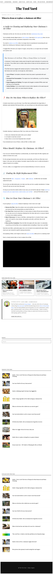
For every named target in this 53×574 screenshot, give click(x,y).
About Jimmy (24, 301)
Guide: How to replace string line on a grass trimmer (25, 437)
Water (34, 1)
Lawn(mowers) (7, 1)
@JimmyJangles (33, 301)
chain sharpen (25, 37)
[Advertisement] (26, 357)
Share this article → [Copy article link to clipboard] (16, 316)
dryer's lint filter (30, 233)
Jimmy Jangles (27, 304)
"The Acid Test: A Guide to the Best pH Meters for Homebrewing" (28, 534)
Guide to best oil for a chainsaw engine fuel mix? (24, 541)
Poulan (23, 178)
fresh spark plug (39, 37)
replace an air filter (13, 43)
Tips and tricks (41, 1)
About (1, 1)
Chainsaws (15, 1)
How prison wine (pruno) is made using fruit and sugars (26, 549)
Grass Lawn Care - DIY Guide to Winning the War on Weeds (27, 445)
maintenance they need (37, 34)
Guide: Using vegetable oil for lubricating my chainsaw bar (27, 398)
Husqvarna (17, 178)
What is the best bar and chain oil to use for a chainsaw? (26, 526)
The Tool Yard (26, 8)
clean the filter (14, 203)
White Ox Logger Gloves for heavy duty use (23, 429)
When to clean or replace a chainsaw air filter (21, 18)
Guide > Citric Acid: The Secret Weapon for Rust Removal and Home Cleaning (29, 375)
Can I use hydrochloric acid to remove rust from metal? (26, 414)
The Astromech (21, 306)
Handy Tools (22, 1)
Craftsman (30, 178)
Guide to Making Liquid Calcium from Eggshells (24, 391)
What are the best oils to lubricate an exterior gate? (25, 406)
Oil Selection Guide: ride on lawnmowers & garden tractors (27, 421)
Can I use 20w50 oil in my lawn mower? (22, 383)
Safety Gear (29, 1)
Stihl (13, 178)
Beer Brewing (49, 1)
